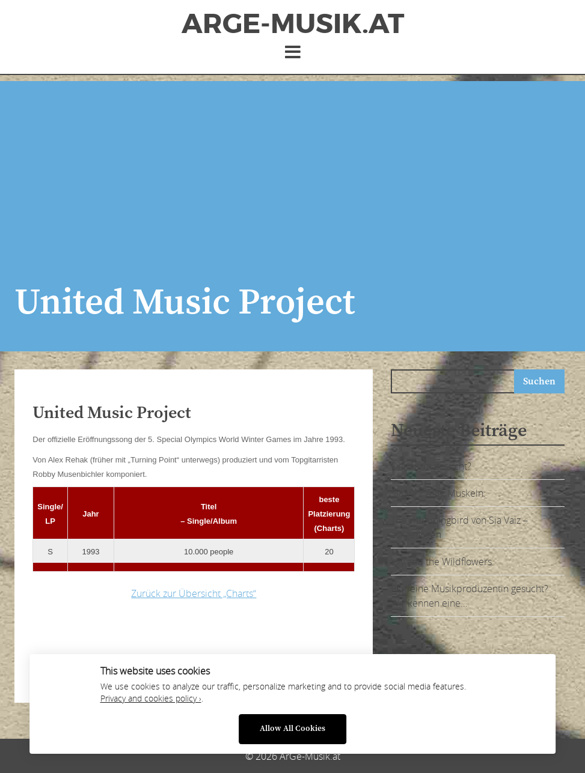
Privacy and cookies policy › (150, 698)
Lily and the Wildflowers (441, 561)
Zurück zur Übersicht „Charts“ (193, 593)
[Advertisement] (292, 165)
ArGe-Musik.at (293, 24)
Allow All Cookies (292, 729)
